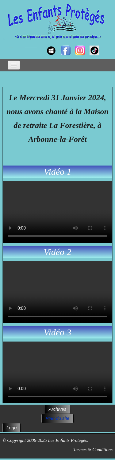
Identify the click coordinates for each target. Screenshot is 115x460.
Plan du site (57, 418)
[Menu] (14, 65)
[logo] (8, 45)
